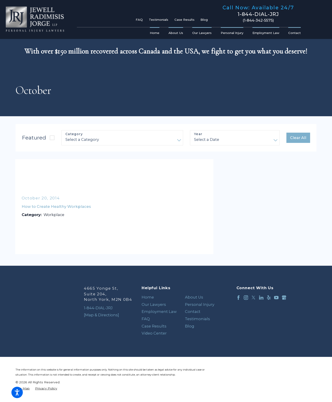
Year (198, 134)
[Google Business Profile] (284, 297)
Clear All (298, 137)
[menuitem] (156, 33)
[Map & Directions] (101, 315)
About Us (194, 297)
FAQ (139, 19)
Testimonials (158, 19)
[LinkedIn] (261, 297)
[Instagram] (246, 297)
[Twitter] (253, 297)
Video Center (154, 333)
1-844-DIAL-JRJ (258, 14)
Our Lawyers (154, 304)
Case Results (184, 19)
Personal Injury (199, 304)
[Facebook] (238, 297)
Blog (204, 19)
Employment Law (159, 311)
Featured (34, 137)
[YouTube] (276, 297)
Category (74, 134)
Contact (192, 311)
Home (148, 297)
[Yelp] (269, 297)
